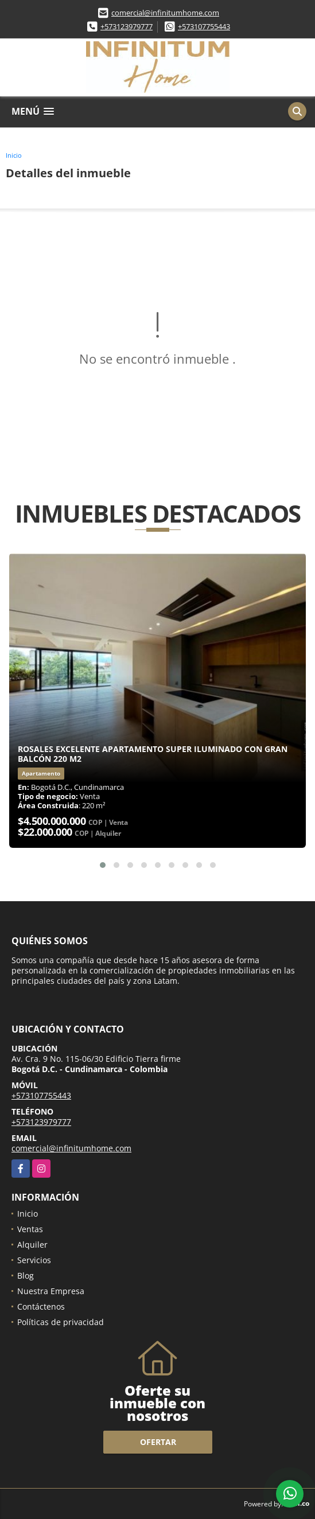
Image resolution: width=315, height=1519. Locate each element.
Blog (25, 1275)
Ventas (30, 1229)
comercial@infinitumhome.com (165, 12)
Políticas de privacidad (60, 1322)
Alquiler (32, 1244)
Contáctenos (41, 1306)
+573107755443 (204, 26)
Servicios (34, 1260)
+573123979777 (126, 26)
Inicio (14, 155)
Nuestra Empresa (50, 1291)
